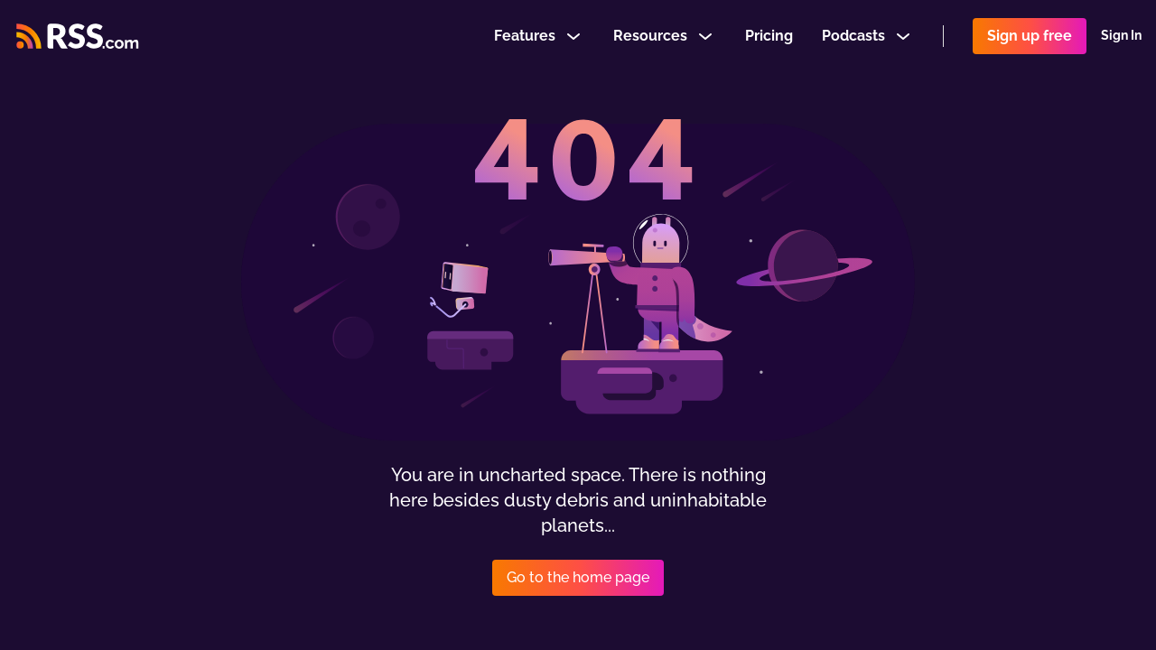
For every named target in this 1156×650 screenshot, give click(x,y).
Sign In (1121, 39)
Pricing (769, 39)
